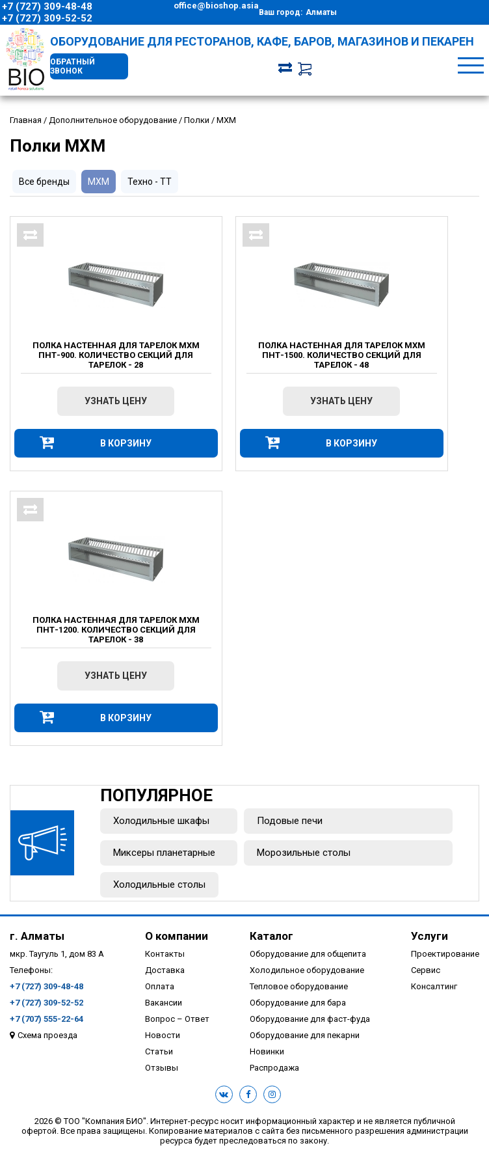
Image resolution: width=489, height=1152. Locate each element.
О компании (176, 935)
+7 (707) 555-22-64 (46, 1019)
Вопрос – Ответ (177, 1019)
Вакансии (163, 1003)
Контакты (165, 954)
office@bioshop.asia (216, 5)
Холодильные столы (159, 884)
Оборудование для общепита (308, 954)
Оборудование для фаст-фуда (310, 1019)
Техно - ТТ (149, 181)
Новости (162, 1035)
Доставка (165, 970)
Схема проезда (47, 1035)
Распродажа (274, 1068)
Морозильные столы (303, 852)
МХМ (98, 181)
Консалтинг (434, 986)
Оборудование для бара (298, 1003)
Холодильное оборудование (307, 970)
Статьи (159, 1051)
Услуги (429, 935)
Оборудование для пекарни (305, 1035)
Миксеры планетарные (164, 852)
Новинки (267, 1051)
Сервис (425, 970)
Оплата (159, 986)
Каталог (271, 935)
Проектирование (445, 954)
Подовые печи (290, 821)
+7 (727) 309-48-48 (47, 6)
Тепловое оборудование (299, 986)
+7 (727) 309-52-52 (47, 18)
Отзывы (161, 1068)
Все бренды (44, 181)
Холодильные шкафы (161, 821)
